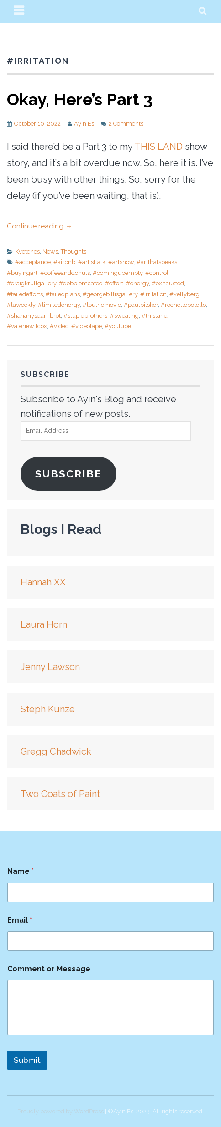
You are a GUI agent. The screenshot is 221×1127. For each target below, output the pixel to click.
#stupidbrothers (85, 315)
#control (156, 272)
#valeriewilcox (27, 326)
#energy (137, 283)
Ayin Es (84, 123)
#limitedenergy (59, 304)
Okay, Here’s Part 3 (80, 99)
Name (20, 871)
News (50, 251)
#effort (114, 283)
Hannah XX (43, 582)
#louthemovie (102, 304)
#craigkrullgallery (31, 283)
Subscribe (68, 474)
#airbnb (64, 262)
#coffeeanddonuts (65, 272)
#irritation (153, 294)
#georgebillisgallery (110, 294)
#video (59, 326)
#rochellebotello (183, 304)
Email (19, 920)
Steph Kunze (48, 709)
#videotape (86, 326)
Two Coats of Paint (60, 793)
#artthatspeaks (157, 262)
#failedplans (63, 294)
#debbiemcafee (80, 283)
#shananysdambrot (34, 315)
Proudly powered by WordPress (60, 1111)
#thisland (155, 315)
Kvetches (27, 251)
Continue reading (39, 226)
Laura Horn (44, 624)
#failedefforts (25, 294)
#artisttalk (91, 262)
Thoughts (73, 251)
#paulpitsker (141, 304)
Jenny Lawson (50, 666)
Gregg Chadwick (56, 751)
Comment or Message (48, 969)
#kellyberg (184, 294)
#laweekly (21, 304)
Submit (27, 1060)
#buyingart (22, 272)
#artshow (121, 262)
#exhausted (168, 283)
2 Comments (126, 123)
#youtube (118, 326)
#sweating (124, 315)
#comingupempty (117, 272)
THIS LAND (158, 146)
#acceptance (33, 262)
